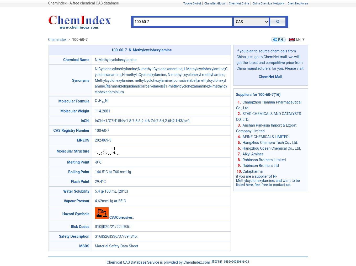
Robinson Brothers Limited (264, 160)
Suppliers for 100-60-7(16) (258, 95)
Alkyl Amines (253, 154)
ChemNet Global (214, 3)
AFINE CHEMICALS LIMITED (266, 137)
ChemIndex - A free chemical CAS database (83, 3)
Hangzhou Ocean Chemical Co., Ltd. (272, 148)
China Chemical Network (268, 3)
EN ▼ (296, 39)
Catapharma (253, 171)
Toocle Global (192, 3)
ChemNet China (239, 3)
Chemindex (57, 39)
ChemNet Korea (298, 3)
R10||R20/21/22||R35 (112, 227)
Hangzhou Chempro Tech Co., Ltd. (270, 142)
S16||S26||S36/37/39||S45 (116, 236)
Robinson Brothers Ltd (261, 166)
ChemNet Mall (270, 77)
